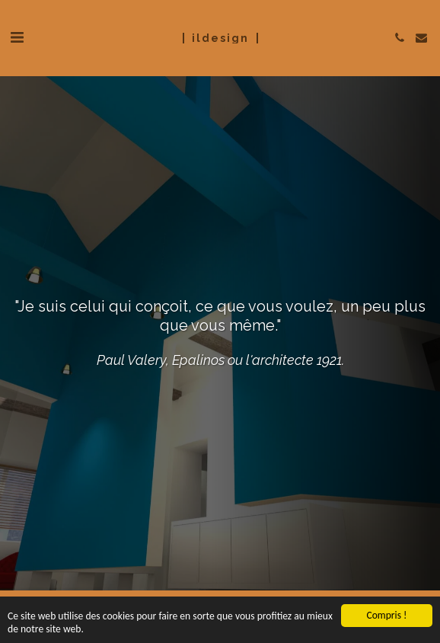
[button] (17, 37)
